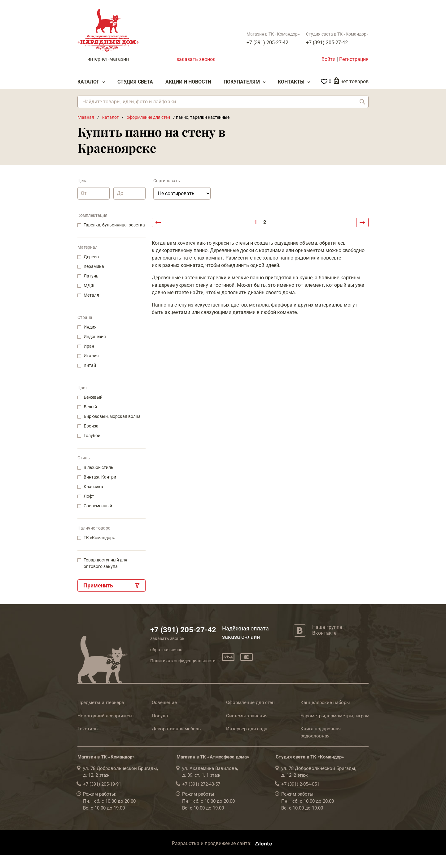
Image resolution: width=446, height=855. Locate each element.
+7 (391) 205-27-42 (267, 42)
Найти (362, 102)
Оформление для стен (250, 702)
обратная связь (166, 649)
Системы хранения (247, 716)
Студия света (135, 82)
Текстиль (87, 729)
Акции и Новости (188, 82)
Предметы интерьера (100, 702)
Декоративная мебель (176, 729)
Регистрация (354, 59)
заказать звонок (196, 59)
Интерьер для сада (246, 729)
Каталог (88, 82)
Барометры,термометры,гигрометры (340, 716)
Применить (98, 585)
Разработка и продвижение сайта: (223, 843)
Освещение (164, 702)
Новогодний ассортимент (105, 716)
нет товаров (354, 81)
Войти (328, 59)
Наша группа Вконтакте (327, 630)
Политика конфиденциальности (183, 660)
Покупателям (242, 82)
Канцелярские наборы (325, 702)
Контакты (291, 82)
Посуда (160, 716)
